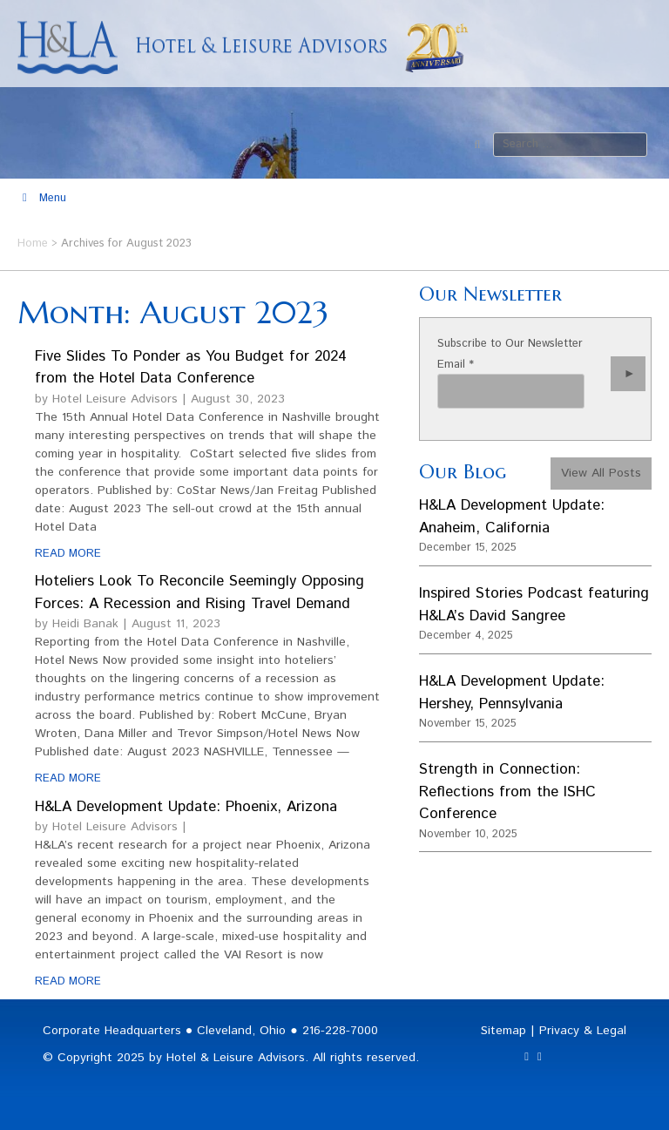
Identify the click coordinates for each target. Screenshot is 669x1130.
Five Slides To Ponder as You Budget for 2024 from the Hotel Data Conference (191, 367)
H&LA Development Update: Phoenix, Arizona (186, 806)
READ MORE (68, 553)
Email (455, 364)
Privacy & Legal (582, 1030)
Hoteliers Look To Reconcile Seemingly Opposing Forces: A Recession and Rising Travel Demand (199, 592)
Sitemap (503, 1030)
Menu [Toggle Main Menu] (41, 198)
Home (32, 243)
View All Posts (601, 473)
